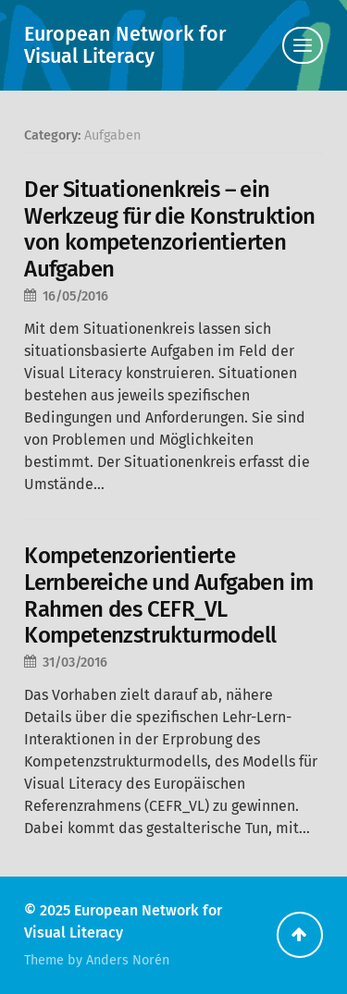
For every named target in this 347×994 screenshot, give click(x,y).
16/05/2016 (75, 296)
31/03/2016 (75, 662)
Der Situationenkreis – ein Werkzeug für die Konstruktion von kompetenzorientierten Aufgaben (170, 229)
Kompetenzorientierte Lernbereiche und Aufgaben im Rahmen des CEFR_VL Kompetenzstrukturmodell (168, 595)
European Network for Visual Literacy (125, 45)
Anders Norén (127, 960)
